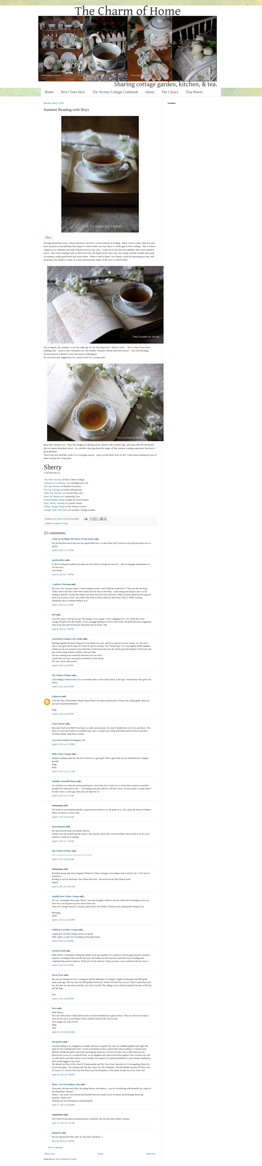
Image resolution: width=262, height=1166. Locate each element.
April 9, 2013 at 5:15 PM (63, 965)
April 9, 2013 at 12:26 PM (63, 920)
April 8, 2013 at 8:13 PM (63, 686)
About (149, 92)
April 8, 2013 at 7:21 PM (63, 605)
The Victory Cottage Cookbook (115, 92)
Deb (54, 614)
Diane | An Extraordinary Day (66, 1084)
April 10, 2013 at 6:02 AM (63, 1032)
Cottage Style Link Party (56, 510)
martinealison (58, 560)
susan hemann (58, 826)
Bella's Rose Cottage (61, 754)
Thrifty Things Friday (54, 506)
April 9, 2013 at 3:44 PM (63, 941)
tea (52, 523)
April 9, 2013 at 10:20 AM (63, 886)
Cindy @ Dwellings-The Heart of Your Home (73, 539)
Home (49, 92)
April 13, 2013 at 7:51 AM (63, 1123)
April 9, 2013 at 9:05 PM (63, 998)
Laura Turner (58, 723)
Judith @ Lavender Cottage (65, 929)
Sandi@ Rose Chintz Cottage (65, 896)
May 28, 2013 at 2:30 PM (63, 1141)
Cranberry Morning (61, 584)
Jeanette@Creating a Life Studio (67, 639)
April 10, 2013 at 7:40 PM (63, 1074)
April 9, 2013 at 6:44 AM (63, 817)
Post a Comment (55, 1147)
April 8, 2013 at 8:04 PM (63, 665)
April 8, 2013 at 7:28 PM (63, 629)
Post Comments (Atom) (66, 1159)
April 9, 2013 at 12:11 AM (63, 771)
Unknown (56, 696)
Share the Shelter (52, 496)
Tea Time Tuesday (53, 479)
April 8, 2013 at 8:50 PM (63, 714)
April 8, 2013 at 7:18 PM (63, 574)
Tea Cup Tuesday (52, 486)
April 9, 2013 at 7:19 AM (63, 841)
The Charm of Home (61, 675)
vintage (65, 523)
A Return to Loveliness (55, 483)
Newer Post (50, 1154)
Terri (54, 1008)
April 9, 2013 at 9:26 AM (63, 859)
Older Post (151, 1154)
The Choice (170, 92)
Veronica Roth (58, 951)
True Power (194, 92)
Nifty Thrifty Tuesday (54, 503)
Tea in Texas (57, 975)
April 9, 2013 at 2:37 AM (63, 795)
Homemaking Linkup (54, 499)
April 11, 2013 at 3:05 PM (63, 1105)
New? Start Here (73, 92)
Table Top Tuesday (53, 493)
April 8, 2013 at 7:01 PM (63, 550)
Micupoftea (57, 1042)
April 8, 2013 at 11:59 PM (63, 744)
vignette (58, 523)
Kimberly (56, 1133)
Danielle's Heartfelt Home (64, 781)
